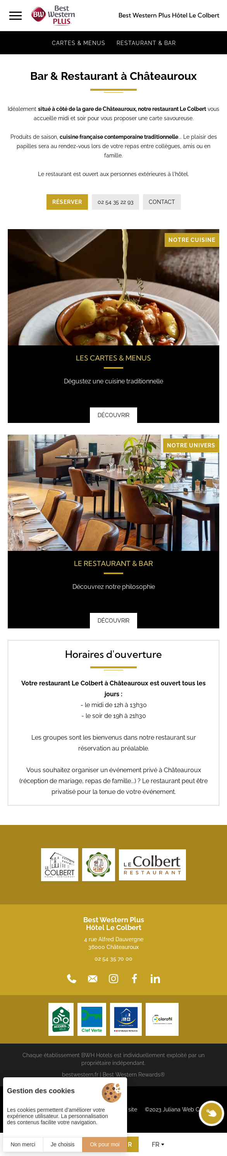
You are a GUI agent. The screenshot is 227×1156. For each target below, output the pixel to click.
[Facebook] (134, 978)
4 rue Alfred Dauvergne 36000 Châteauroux (113, 943)
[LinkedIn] (155, 978)
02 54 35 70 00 (113, 959)
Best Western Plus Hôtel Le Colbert (169, 15)
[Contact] (92, 978)
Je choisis (62, 1144)
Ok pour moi (104, 1144)
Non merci (22, 1144)
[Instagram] (113, 978)
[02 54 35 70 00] (71, 978)
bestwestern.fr (80, 1074)
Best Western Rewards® (134, 1074)
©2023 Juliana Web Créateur (181, 1109)
